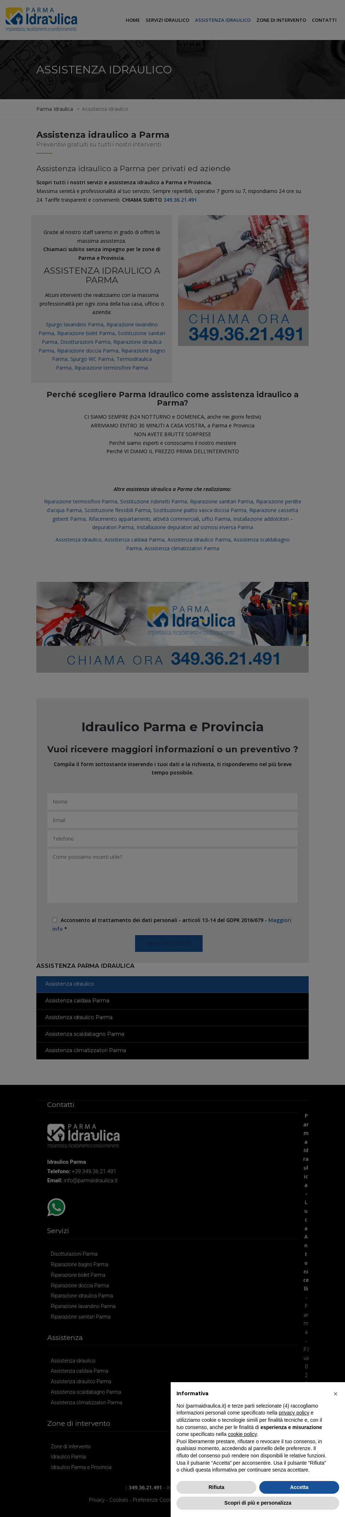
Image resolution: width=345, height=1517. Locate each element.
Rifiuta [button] (216, 1487)
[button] (335, 1394)
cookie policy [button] (242, 1434)
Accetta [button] (299, 1487)
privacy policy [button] (294, 1413)
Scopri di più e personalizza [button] (257, 1503)
